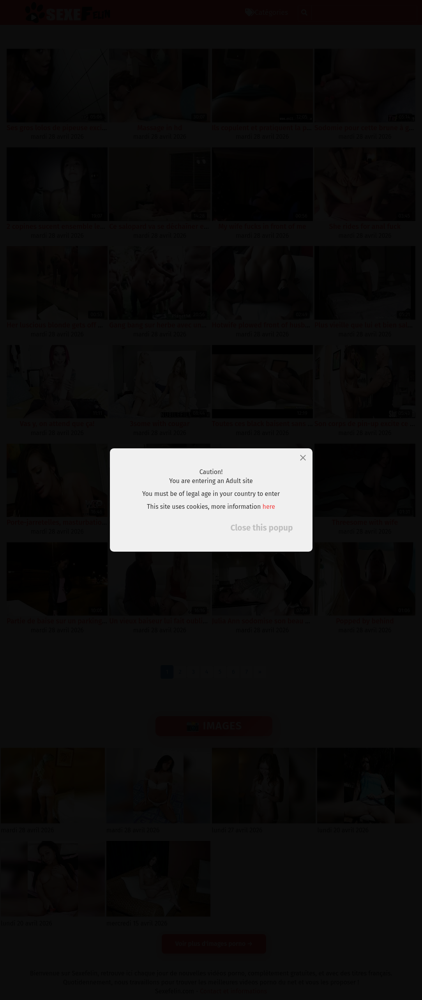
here (269, 506)
